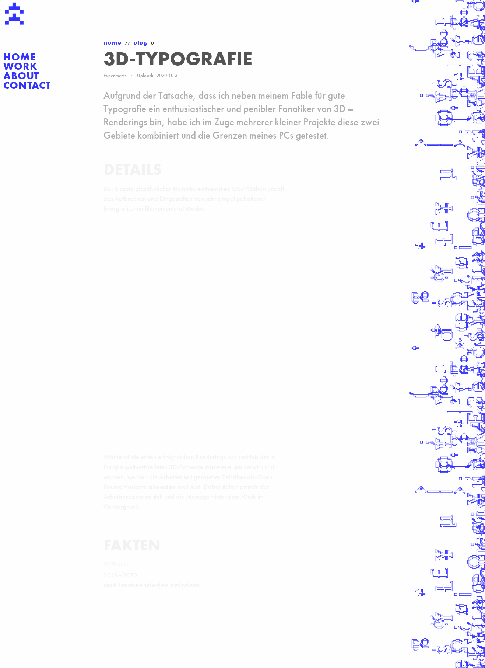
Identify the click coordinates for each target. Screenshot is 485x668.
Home (19, 57)
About (21, 76)
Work (20, 66)
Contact (27, 85)
